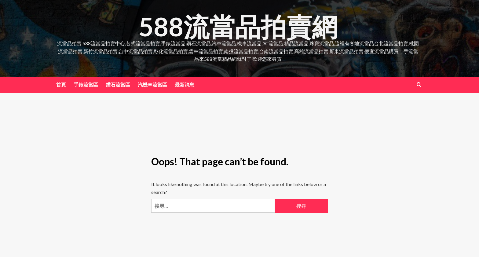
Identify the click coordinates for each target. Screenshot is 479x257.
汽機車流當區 (152, 84)
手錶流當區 (86, 84)
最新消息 (184, 84)
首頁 (61, 84)
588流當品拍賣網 (238, 26)
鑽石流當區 (118, 84)
